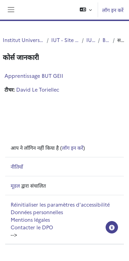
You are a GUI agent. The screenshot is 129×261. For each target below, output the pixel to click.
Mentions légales (30, 219)
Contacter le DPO (32, 227)
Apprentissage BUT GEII (33, 75)
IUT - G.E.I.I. (90, 39)
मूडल (15, 185)
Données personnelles (37, 212)
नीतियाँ (17, 166)
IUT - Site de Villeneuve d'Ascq (65, 39)
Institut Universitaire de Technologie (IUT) (23, 39)
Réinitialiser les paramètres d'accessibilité (60, 204)
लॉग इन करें (112, 9)
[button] (85, 10)
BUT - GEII (106, 39)
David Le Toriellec (37, 89)
